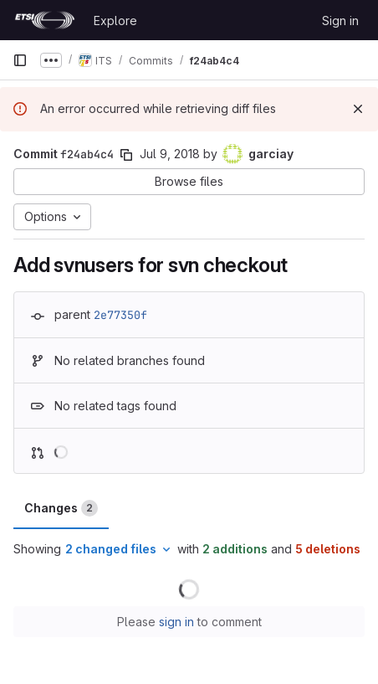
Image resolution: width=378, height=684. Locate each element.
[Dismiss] (358, 109)
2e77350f (120, 314)
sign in (176, 622)
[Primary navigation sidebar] (20, 60)
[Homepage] (44, 20)
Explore (115, 20)
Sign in (340, 20)
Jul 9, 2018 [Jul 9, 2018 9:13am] (170, 154)
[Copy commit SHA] (126, 155)
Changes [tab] (61, 508)
